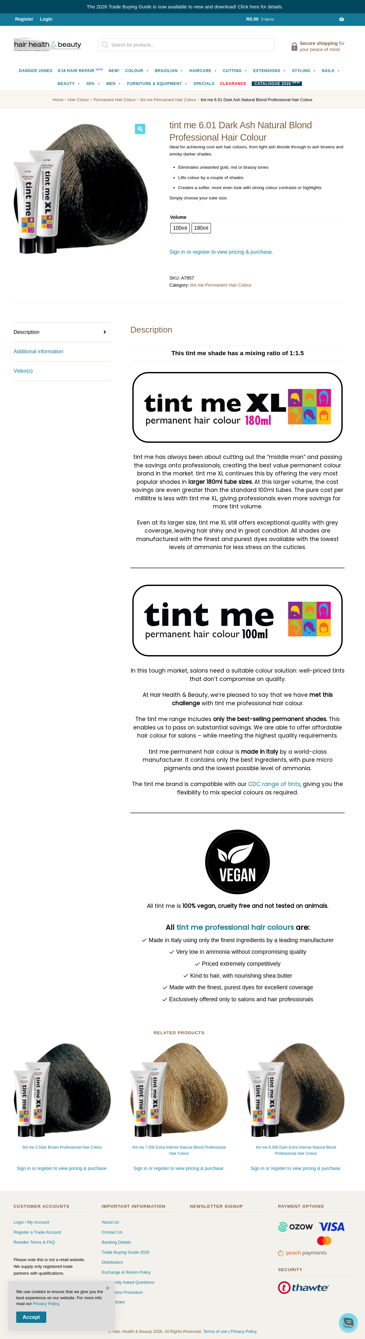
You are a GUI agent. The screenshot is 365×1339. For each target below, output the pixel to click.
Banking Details (116, 1242)
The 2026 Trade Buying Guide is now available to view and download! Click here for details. (185, 6)
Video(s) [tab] (23, 371)
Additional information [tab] (38, 351)
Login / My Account (31, 1222)
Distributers (112, 1262)
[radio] (180, 228)
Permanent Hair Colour (115, 99)
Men (113, 83)
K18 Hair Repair (80, 70)
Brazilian (169, 70)
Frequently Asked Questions (128, 1282)
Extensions (270, 70)
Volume (178, 217)
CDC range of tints (274, 784)
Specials (204, 83)
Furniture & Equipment (157, 83)
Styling (304, 70)
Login (46, 19)
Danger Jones (36, 71)
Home (57, 99)
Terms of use (215, 1331)
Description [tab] (26, 332)
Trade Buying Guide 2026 (125, 1252)
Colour (137, 70)
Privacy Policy (244, 1331)
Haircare (203, 70)
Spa (93, 83)
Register (24, 19)
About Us (110, 1222)
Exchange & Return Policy (126, 1272)
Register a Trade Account (37, 1232)
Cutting (235, 70)
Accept (31, 1317)
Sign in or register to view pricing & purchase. (221, 252)
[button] (140, 129)
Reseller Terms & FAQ (34, 1242)
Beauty (69, 83)
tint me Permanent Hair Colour (168, 99)
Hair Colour (78, 99)
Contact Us (112, 1232)
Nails (331, 70)
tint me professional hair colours (235, 927)
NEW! (114, 71)
